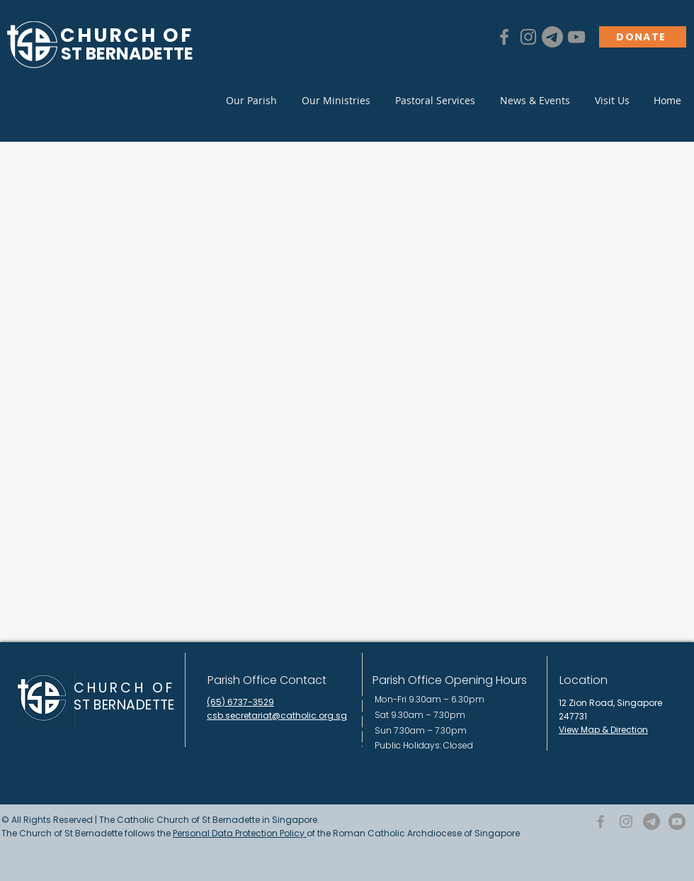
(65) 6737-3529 (240, 702)
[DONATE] (642, 36)
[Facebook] (504, 36)
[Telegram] (552, 36)
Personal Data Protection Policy (240, 833)
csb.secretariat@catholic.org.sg (277, 715)
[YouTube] (576, 36)
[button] (251, 100)
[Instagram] (528, 36)
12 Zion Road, (588, 703)
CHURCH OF (125, 687)
